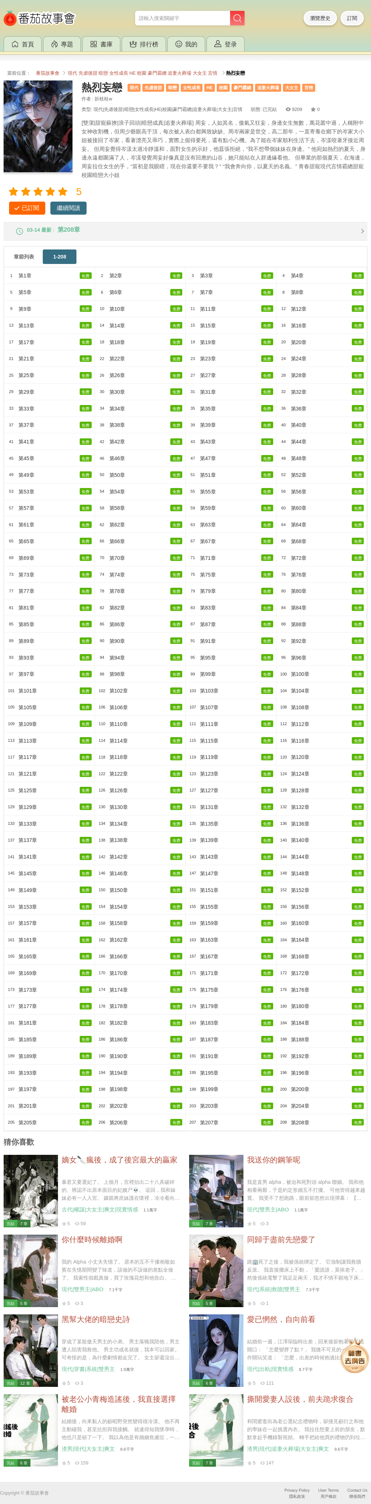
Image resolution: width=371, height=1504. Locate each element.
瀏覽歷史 (320, 18)
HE (132, 73)
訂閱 (352, 18)
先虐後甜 (88, 73)
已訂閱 (30, 208)
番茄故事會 (47, 73)
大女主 (200, 73)
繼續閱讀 (68, 208)
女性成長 (118, 73)
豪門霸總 (157, 73)
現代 (72, 73)
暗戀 (103, 73)
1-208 (59, 262)
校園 (141, 73)
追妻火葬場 (179, 73)
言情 (212, 73)
